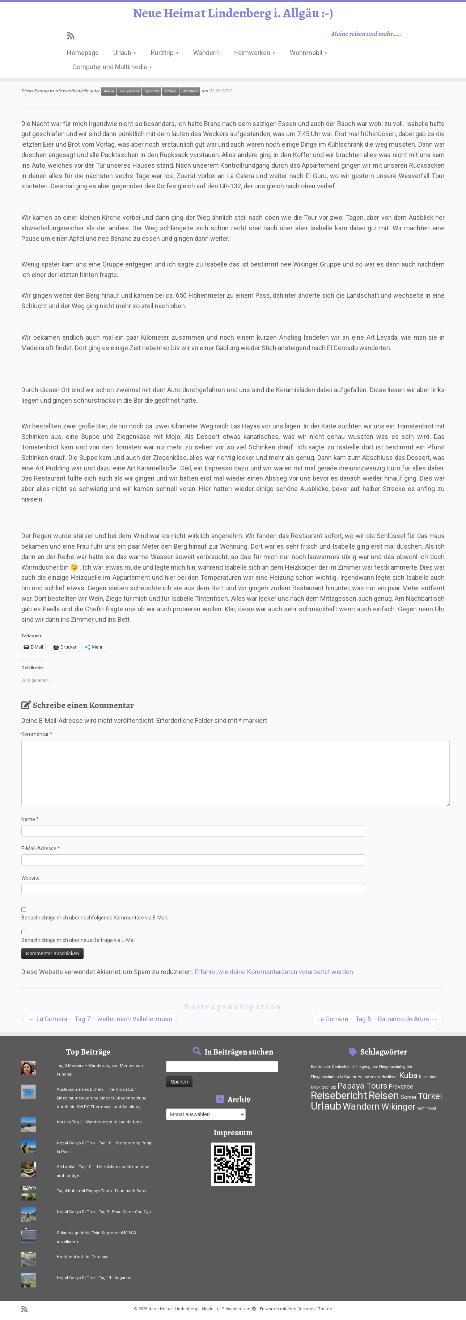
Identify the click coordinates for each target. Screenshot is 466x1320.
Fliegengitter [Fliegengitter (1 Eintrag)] (366, 1066)
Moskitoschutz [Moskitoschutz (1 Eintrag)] (323, 1087)
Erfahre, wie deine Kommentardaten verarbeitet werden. (275, 972)
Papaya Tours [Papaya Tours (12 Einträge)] (362, 1085)
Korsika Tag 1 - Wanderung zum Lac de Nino (99, 1122)
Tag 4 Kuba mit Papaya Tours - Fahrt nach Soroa (102, 1191)
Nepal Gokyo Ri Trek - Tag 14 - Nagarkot (94, 1277)
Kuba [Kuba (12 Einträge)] (408, 1075)
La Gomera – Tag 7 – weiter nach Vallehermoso (100, 1019)
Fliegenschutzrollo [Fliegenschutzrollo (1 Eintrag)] (327, 1076)
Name (30, 819)
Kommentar (36, 734)
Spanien (152, 91)
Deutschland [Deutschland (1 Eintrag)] (343, 1066)
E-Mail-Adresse (40, 848)
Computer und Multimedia (112, 69)
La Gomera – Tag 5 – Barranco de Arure (377, 1019)
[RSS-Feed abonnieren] (73, 38)
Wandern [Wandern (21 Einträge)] (361, 1106)
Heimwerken (254, 55)
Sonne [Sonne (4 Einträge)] (408, 1097)
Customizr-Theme (314, 1309)
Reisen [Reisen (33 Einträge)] (384, 1095)
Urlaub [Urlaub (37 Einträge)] (326, 1106)
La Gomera (129, 91)
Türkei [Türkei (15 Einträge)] (430, 1096)
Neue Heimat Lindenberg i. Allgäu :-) (233, 14)
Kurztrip (165, 55)
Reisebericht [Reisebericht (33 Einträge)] (339, 1095)
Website (30, 878)
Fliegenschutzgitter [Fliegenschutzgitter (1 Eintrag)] (395, 1066)
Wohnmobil (308, 55)
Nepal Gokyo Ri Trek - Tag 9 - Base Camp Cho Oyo (104, 1212)
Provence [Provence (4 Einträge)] (401, 1086)
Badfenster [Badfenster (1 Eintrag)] (320, 1066)
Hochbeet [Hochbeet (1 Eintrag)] (389, 1076)
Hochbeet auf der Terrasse (83, 1256)
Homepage (83, 55)
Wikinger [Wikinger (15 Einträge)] (398, 1107)
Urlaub (124, 55)
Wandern (206, 55)
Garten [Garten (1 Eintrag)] (350, 1076)
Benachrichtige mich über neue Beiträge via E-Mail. (79, 940)
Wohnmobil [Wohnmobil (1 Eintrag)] (426, 1108)
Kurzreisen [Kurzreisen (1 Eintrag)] (429, 1076)
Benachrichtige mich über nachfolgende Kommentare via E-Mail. (94, 918)
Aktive (108, 91)
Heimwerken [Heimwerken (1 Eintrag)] (368, 1076)
